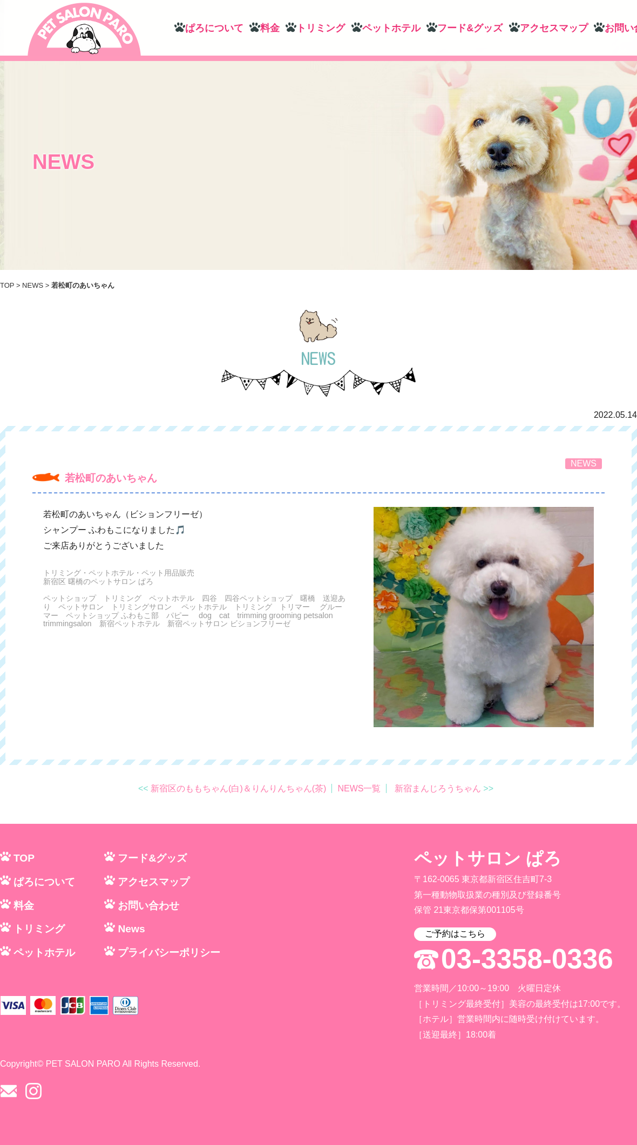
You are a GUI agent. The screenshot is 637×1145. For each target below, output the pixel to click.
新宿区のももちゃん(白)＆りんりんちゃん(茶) (238, 788)
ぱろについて (214, 28)
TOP (7, 285)
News (131, 928)
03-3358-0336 (527, 959)
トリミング (320, 28)
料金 (270, 28)
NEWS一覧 (359, 788)
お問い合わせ (148, 905)
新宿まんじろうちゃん (438, 788)
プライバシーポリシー (169, 952)
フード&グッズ (470, 28)
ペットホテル (391, 28)
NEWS (32, 285)
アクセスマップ (554, 28)
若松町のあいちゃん (111, 478)
